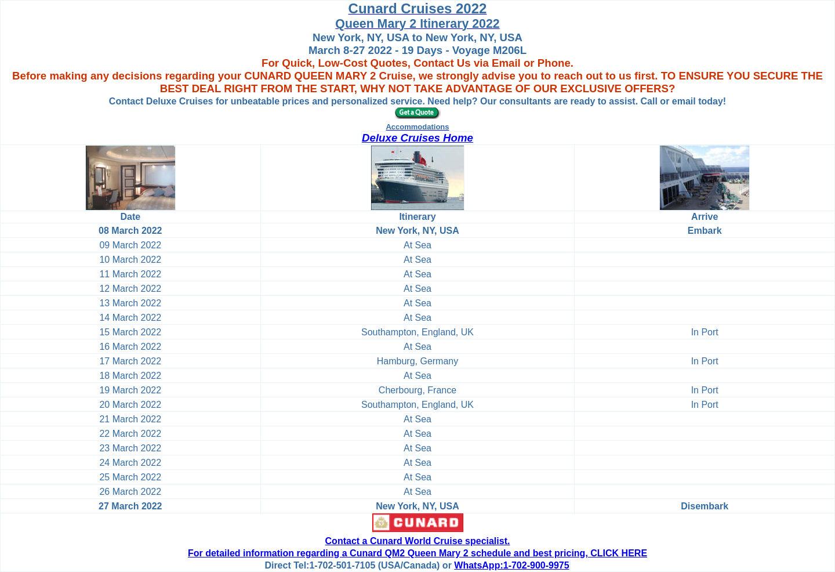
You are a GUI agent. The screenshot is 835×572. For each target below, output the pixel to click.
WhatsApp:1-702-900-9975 (511, 565)
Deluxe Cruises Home (417, 138)
